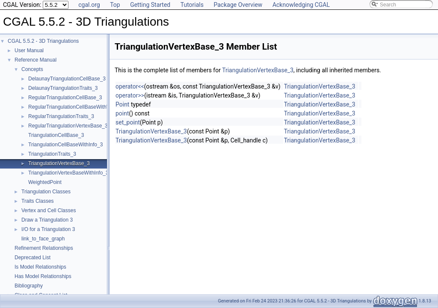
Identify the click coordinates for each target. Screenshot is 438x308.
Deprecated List (32, 258)
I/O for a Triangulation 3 (48, 229)
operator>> (129, 95)
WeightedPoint (45, 182)
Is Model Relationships (40, 267)
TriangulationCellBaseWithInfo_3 (65, 145)
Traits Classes (37, 201)
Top (115, 4)
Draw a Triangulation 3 (47, 220)
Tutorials (192, 4)
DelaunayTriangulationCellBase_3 (67, 79)
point (122, 113)
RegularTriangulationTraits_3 (61, 116)
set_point (127, 122)
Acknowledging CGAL (301, 4)
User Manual (29, 50)
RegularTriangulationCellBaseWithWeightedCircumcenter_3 (96, 107)
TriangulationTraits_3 (52, 154)
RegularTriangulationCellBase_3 (65, 98)
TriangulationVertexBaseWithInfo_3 (68, 173)
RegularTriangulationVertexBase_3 (68, 126)
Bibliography (29, 286)
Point (122, 104)
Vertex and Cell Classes (48, 210)
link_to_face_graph (43, 239)
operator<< (129, 86)
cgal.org (89, 4)
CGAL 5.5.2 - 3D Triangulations (43, 41)
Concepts (32, 69)
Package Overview (237, 4)
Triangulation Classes (46, 192)
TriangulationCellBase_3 (56, 135)
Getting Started (150, 4)
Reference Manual (35, 60)
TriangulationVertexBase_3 (59, 163)
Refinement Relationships (44, 248)
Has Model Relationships (43, 276)
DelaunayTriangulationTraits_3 (63, 88)
